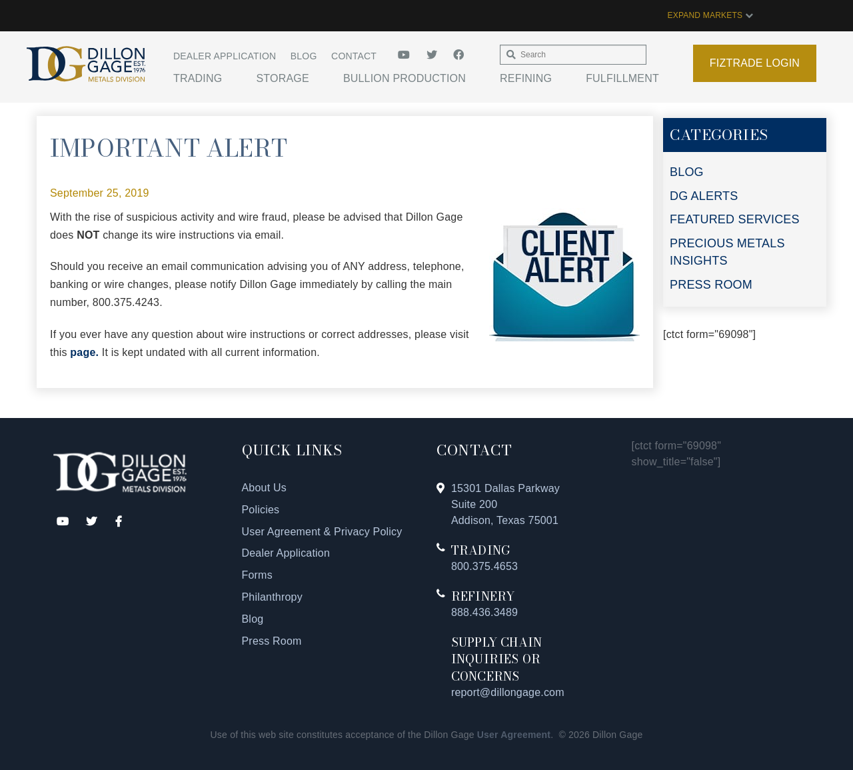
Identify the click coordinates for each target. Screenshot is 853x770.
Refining (526, 78)
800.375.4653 (484, 566)
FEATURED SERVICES (735, 219)
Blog (304, 56)
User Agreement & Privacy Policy (322, 531)
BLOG (687, 172)
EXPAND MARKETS (710, 15)
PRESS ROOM (711, 284)
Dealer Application (224, 56)
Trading (197, 78)
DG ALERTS (704, 196)
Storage (282, 78)
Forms (257, 575)
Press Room (272, 641)
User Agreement (513, 734)
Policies (261, 509)
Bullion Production (404, 78)
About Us (264, 487)
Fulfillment (622, 78)
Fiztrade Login (755, 63)
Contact (354, 56)
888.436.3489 (484, 612)
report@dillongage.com (507, 692)
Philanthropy (272, 597)
